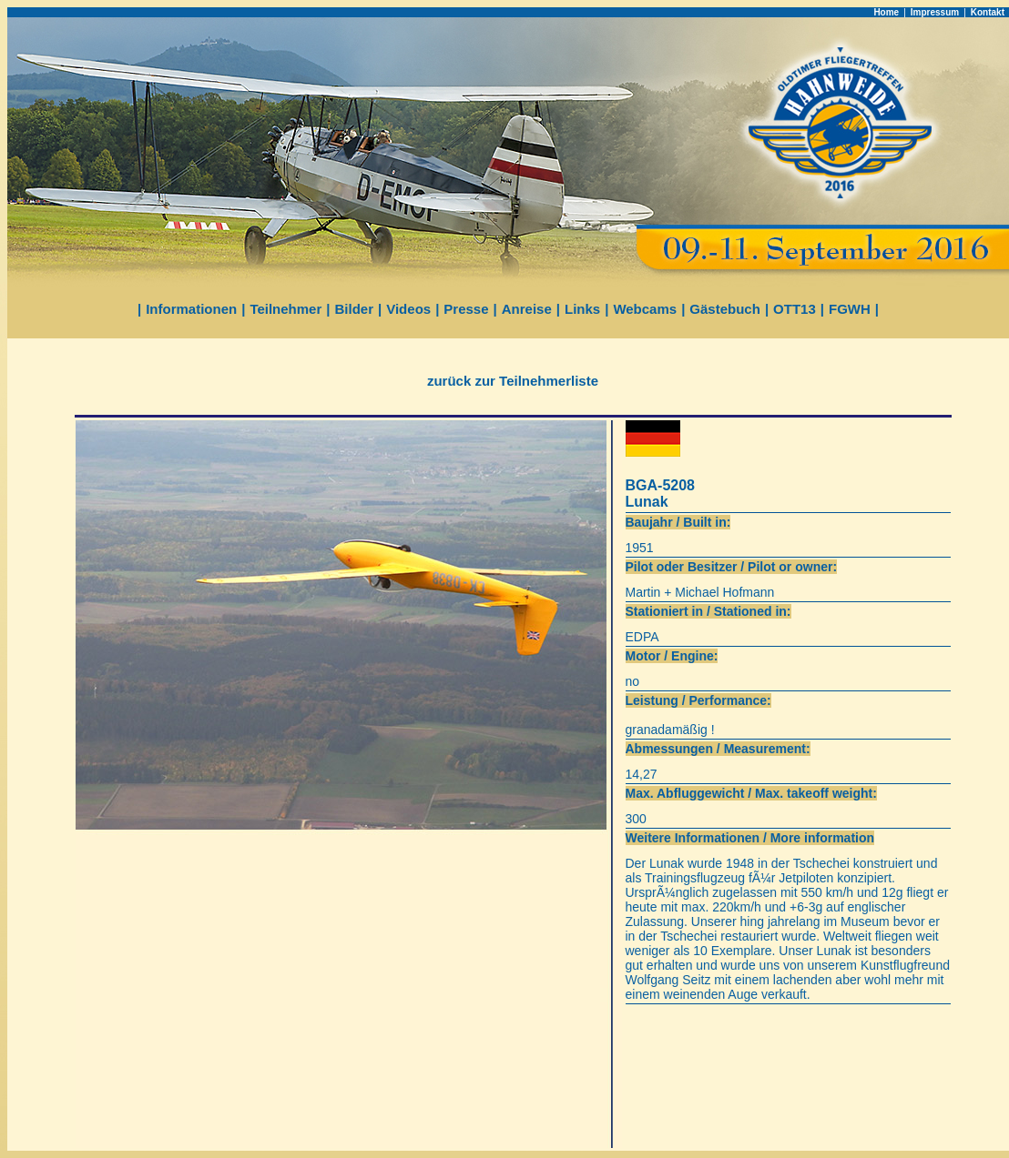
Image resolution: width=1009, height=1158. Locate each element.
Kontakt (987, 12)
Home (886, 12)
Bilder (354, 309)
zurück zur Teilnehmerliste (512, 380)
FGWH (850, 309)
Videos (408, 309)
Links (582, 309)
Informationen (191, 309)
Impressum (935, 12)
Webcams (645, 309)
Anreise (527, 309)
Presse (465, 309)
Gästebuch (724, 309)
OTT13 (794, 309)
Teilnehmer (285, 309)
